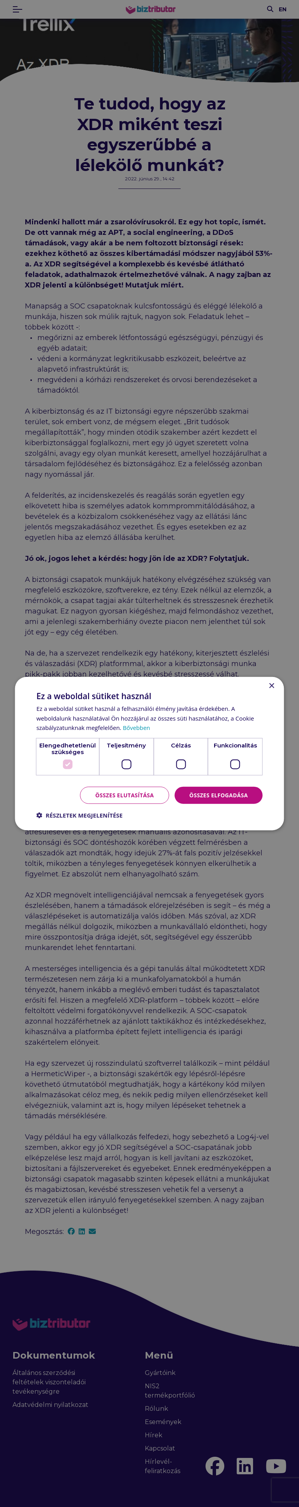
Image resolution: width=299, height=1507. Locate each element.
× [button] (271, 686)
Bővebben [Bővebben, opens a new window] (136, 727)
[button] (79, 815)
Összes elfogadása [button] (218, 794)
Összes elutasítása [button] (123, 794)
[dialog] (149, 753)
